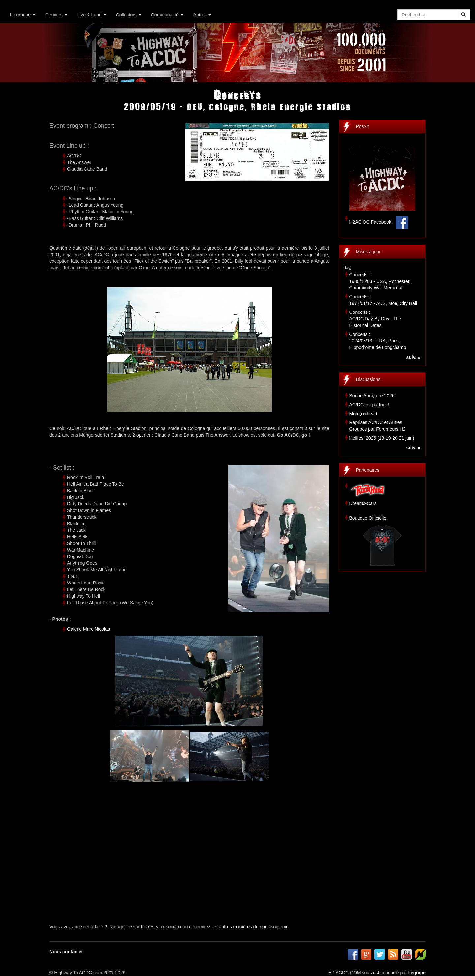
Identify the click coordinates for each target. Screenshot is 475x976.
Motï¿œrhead (363, 413)
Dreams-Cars (363, 503)
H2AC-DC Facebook (370, 222)
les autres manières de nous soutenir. (250, 926)
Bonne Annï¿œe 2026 (372, 395)
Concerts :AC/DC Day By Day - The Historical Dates (375, 319)
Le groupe (22, 14)
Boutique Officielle (368, 518)
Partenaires (368, 470)
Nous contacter (66, 951)
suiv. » (413, 357)
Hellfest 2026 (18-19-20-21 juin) (381, 438)
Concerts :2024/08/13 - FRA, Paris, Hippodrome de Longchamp (377, 341)
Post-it (362, 126)
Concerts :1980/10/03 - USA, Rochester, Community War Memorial (380, 281)
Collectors (128, 14)
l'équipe (417, 972)
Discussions (368, 379)
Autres (202, 14)
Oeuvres (56, 14)
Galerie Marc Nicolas (88, 629)
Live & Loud (91, 14)
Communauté (167, 14)
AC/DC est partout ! (369, 404)
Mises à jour (368, 251)
